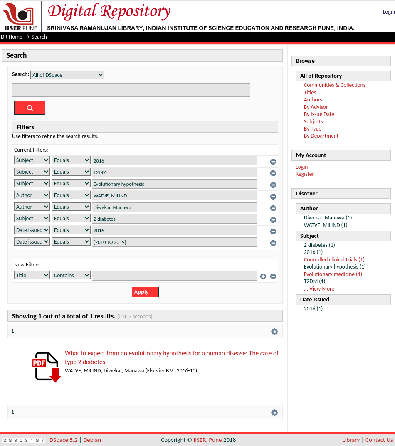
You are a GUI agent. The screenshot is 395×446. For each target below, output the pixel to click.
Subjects (313, 121)
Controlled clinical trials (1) (334, 259)
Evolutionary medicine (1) (333, 274)
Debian (92, 440)
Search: (20, 74)
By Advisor (316, 107)
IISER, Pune (207, 440)
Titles (310, 92)
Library (351, 440)
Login (389, 11)
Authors (313, 99)
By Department (321, 135)
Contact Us (379, 440)
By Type (312, 128)
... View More (319, 288)
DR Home (11, 36)
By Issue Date (319, 114)
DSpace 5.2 (64, 440)
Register (305, 173)
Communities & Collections (334, 85)
